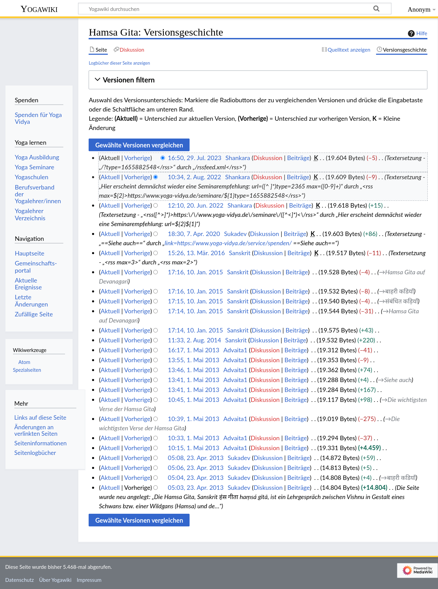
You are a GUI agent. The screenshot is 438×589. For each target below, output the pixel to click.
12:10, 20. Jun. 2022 (195, 205)
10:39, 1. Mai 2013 (193, 418)
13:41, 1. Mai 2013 (193, 379)
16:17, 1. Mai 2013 (193, 350)
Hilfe (416, 33)
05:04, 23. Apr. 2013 (196, 477)
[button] (257, 80)
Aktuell (110, 177)
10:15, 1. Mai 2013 (193, 447)
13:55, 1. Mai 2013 (193, 360)
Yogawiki (39, 8)
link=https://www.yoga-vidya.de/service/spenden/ (228, 243)
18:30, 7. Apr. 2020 (194, 233)
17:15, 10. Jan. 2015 (195, 301)
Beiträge (298, 157)
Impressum (89, 580)
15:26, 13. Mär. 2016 (196, 253)
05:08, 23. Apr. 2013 (196, 457)
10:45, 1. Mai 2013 (193, 399)
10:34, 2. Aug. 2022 (194, 177)
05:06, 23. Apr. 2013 (196, 467)
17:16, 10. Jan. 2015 (195, 272)
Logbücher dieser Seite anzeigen (119, 63)
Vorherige (137, 157)
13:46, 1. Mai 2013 (193, 370)
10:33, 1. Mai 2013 (193, 438)
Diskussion (267, 157)
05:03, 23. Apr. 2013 (196, 487)
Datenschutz (19, 580)
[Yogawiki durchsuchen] (234, 8)
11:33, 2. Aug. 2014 (194, 340)
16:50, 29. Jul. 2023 (194, 157)
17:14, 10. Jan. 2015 (195, 311)
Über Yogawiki (55, 580)
